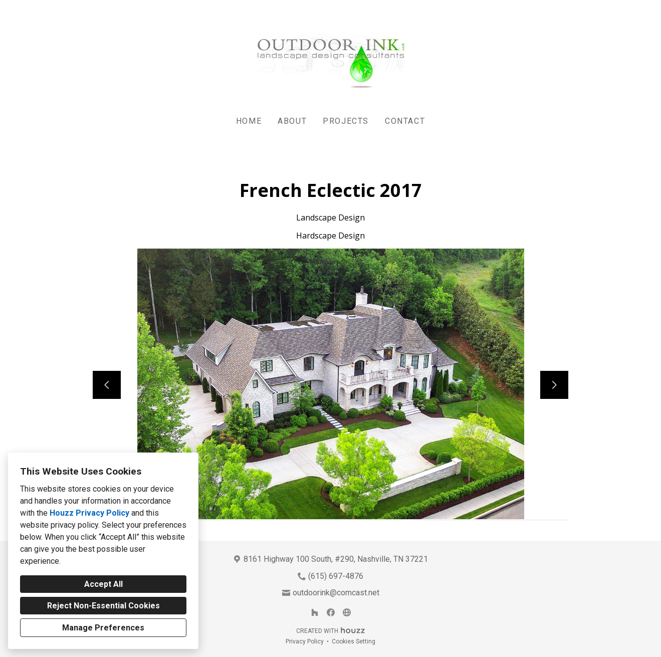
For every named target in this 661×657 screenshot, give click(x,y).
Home (249, 121)
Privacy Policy (305, 641)
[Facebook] (330, 612)
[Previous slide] (107, 385)
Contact (405, 121)
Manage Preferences (103, 627)
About (292, 121)
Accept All (103, 584)
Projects (346, 121)
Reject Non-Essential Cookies (103, 605)
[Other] (346, 612)
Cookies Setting (353, 641)
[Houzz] (314, 612)
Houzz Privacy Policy (89, 513)
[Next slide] (554, 385)
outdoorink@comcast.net (336, 592)
